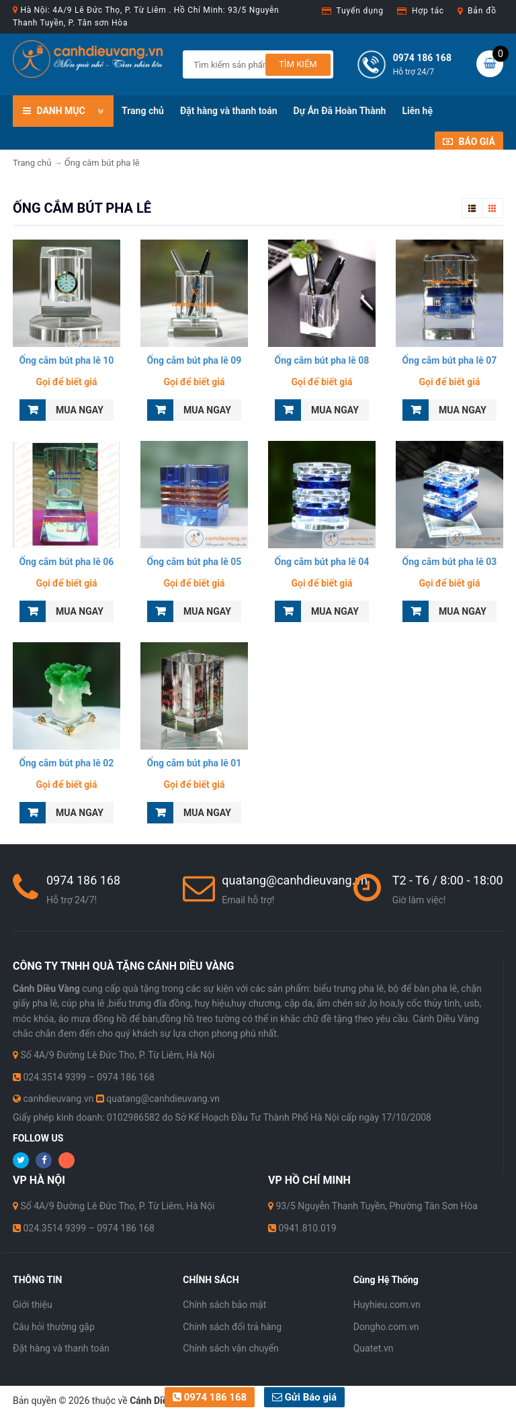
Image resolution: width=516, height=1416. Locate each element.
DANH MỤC (63, 109)
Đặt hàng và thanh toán (228, 110)
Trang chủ (143, 110)
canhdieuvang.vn (58, 1098)
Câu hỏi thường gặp (54, 1326)
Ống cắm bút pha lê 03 (449, 561)
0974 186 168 (210, 1397)
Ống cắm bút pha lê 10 (66, 360)
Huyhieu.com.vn (387, 1304)
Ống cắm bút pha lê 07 (449, 360)
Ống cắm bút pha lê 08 (322, 360)
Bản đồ (482, 10)
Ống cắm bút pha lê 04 (322, 561)
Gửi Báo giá (304, 1397)
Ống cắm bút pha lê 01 (194, 763)
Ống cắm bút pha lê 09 (194, 360)
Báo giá (469, 141)
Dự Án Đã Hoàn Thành (340, 110)
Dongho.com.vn (386, 1326)
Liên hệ (417, 110)
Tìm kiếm (297, 64)
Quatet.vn (373, 1348)
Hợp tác (428, 10)
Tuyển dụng (360, 10)
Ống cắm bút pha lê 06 (66, 561)
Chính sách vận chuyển (231, 1348)
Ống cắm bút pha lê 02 (66, 763)
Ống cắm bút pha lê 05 (194, 561)
